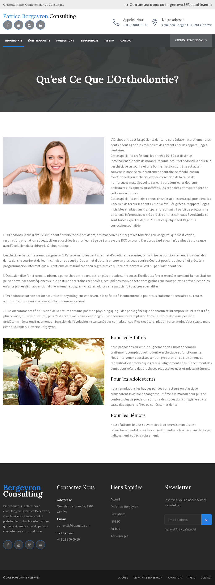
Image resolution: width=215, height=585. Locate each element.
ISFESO (109, 40)
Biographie (13, 40)
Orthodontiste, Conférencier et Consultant (33, 4)
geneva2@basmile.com (73, 525)
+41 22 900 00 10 (135, 25)
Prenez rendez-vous (190, 40)
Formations (65, 40)
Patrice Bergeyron (39, 16)
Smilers (115, 529)
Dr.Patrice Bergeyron (124, 507)
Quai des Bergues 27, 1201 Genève (187, 25)
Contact (126, 40)
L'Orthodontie (39, 40)
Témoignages (119, 536)
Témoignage (89, 40)
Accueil (115, 499)
